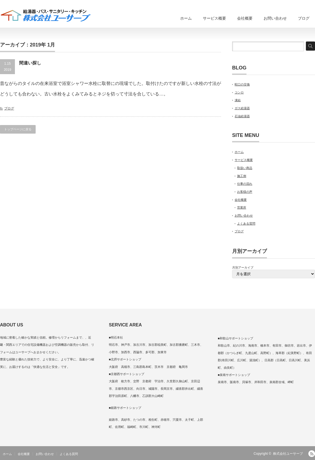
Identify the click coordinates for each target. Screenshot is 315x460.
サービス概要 (214, 18)
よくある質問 (246, 223)
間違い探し (30, 63)
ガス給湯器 (242, 108)
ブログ (303, 18)
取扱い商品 (244, 168)
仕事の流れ (244, 183)
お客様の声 (244, 191)
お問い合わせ (275, 18)
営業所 (241, 207)
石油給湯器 (242, 116)
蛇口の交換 (242, 84)
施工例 (241, 176)
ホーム (186, 18)
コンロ (239, 92)
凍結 (238, 100)
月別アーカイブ (242, 267)
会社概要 (245, 18)
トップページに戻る (18, 129)
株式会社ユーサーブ (288, 454)
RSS (311, 453)
